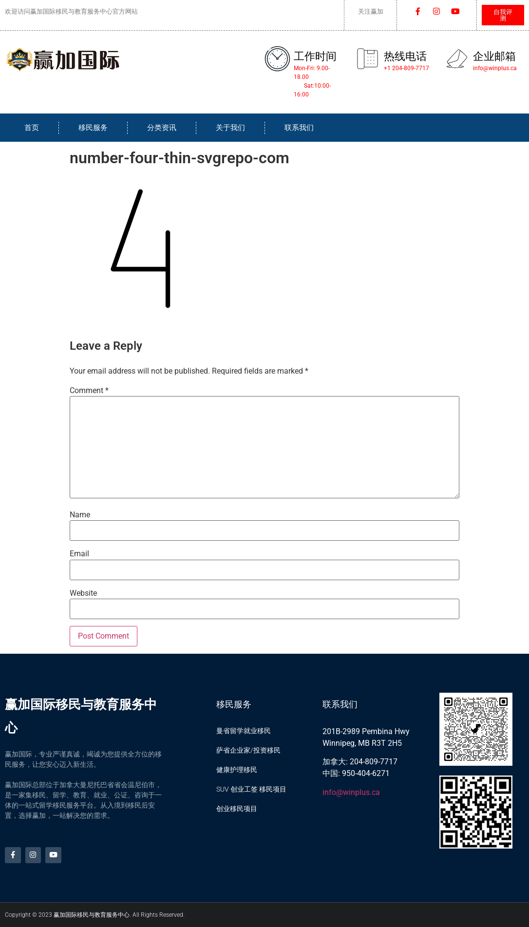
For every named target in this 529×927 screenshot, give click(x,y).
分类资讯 (161, 127)
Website (83, 593)
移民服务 (93, 127)
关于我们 (230, 127)
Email (79, 554)
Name (80, 515)
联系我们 (299, 127)
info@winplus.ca (351, 792)
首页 (31, 127)
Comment (89, 391)
